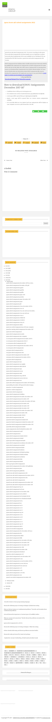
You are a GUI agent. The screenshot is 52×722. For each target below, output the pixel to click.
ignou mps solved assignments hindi (15, 440)
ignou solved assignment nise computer (16, 336)
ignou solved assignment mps (14, 369)
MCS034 (36, 660)
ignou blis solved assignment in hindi (15, 426)
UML (44, 662)
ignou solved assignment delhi (14, 538)
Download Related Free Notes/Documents (18, 79)
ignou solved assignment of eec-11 (15, 308)
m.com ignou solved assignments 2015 (16, 343)
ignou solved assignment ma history (15, 457)
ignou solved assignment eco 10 (14, 517)
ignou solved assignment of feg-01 (15, 322)
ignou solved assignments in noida (15, 334)
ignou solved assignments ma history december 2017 (19, 443)
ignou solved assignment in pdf (14, 431)
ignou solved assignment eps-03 (14, 524)
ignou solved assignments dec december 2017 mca (19, 531)
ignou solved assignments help (14, 459)
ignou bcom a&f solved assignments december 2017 (19, 482)
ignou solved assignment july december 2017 (17, 406)
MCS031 (21, 660)
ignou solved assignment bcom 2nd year (16, 565)
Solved (31, 662)
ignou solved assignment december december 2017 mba (20, 401)
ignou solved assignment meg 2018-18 (16, 375)
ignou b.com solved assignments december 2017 (18, 577)
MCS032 (26, 660)
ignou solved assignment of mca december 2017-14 (19, 306)
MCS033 (31, 660)
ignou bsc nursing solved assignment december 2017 (19, 329)
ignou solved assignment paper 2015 (15, 294)
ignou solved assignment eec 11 (14, 521)
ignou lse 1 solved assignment (14, 389)
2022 (6, 270)
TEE (40, 662)
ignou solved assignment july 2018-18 (15, 415)
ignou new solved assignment (14, 331)
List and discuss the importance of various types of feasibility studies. (21, 614)
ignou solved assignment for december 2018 (17, 491)
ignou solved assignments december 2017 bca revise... (20, 283)
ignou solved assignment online (14, 324)
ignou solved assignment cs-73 (14, 568)
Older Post (43, 160)
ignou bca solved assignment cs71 (15, 554)
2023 (6, 268)
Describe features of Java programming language (17, 602)
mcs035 (42, 660)
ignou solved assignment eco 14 (14, 514)
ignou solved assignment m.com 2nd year (17, 563)
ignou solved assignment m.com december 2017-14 (19, 561)
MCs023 (10, 660)
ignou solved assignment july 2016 (15, 417)
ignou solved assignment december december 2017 (19, 396)
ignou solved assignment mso (14, 362)
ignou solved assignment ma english (15, 364)
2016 (6, 586)
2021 (6, 273)
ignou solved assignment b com (14, 558)
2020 (6, 275)
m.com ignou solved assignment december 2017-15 (19, 338)
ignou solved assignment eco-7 (14, 519)
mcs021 (5, 660)
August (8, 281)
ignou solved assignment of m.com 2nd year (17, 313)
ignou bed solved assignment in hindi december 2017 (19, 422)
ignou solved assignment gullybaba (15, 470)
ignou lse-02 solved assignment (14, 387)
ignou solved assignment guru (14, 468)
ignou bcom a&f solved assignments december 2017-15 (20, 475)
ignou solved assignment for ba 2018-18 (16, 494)
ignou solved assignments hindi (14, 461)
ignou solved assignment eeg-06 (14, 512)
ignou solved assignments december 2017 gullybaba (19, 466)
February (9, 580)
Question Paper (19, 662)
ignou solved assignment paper (14, 301)
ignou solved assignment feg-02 (14, 487)
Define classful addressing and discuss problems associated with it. (21, 630)
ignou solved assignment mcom (14, 371)
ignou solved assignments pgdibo (15, 292)
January (9, 583)
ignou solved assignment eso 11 (14, 505)
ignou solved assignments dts (14, 533)
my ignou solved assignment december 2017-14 (18, 357)
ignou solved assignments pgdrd (14, 287)
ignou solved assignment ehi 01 (14, 526)
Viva (5, 664)
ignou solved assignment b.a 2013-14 (13, 623)
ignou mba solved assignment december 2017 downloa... (20, 382)
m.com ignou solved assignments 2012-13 (17, 341)
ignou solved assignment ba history (15, 450)
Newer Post (9, 160)
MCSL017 (12, 662)
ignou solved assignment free (14, 503)
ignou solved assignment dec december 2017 (17, 542)
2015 (6, 588)
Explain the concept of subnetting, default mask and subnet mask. (21, 638)
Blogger (29, 672)
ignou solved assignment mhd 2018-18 (16, 366)
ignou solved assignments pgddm (15, 290)
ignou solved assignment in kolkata (15, 394)
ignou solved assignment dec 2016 (15, 547)
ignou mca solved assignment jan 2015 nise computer (20, 327)
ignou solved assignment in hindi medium (17, 454)
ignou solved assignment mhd (14, 373)
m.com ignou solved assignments (15, 348)
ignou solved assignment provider (15, 297)
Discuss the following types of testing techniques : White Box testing (21, 626)
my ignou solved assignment (13, 359)
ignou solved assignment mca (14, 380)
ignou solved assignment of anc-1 (14, 315)
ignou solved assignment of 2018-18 (15, 320)
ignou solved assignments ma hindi (15, 445)
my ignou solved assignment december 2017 (17, 355)
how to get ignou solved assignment (15, 463)
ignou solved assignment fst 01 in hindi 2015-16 (18, 496)
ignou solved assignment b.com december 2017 (18, 556)
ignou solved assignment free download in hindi (18, 498)
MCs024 (15, 660)
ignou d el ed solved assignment (14, 528)
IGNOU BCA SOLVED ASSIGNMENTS (24, 718)
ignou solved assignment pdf (13, 304)
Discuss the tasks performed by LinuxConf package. (17, 634)
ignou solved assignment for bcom (15, 489)
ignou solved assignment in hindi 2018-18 (16, 436)
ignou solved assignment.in (13, 433)
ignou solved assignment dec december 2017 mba (19, 540)
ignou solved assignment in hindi (14, 438)
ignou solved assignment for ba (14, 501)
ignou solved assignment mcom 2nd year (17, 378)
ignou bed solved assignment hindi (15, 447)
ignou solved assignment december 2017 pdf (17, 285)
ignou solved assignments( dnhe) (14, 535)
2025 (6, 266)
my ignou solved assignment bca (14, 350)
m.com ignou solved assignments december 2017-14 (19, 345)
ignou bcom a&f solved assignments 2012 (17, 477)
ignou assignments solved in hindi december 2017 (19, 429)
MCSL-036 (6, 662)
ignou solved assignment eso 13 (14, 510)
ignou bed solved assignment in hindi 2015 (17, 419)
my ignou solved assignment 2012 (15, 352)
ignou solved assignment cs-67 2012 (15, 572)
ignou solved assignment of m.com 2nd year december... (20, 311)
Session (26, 662)
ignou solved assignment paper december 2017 (18, 299)
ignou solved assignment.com (14, 575)
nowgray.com (46, 718)
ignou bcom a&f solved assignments (15, 480)
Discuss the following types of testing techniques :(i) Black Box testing (21, 605)
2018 (6, 277)
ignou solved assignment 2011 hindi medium (17, 452)
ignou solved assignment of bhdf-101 (15, 317)
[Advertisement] (26, 35)
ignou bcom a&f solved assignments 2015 (16, 473)
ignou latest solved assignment (14, 392)
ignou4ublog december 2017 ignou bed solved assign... (20, 385)
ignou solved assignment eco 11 (14, 508)
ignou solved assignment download (15, 551)
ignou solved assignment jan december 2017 (17, 399)
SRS (36, 662)
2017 (6, 280)
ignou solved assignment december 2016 (16, 412)
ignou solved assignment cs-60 (14, 570)
